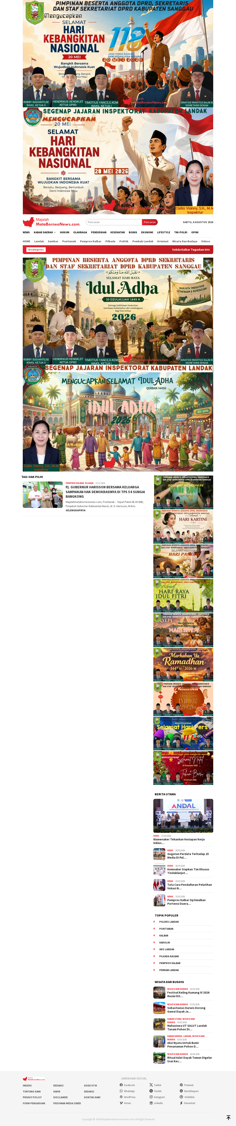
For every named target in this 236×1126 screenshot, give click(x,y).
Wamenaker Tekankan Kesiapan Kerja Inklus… (179, 841)
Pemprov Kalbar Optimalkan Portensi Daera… (186, 902)
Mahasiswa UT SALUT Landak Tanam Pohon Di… (187, 1027)
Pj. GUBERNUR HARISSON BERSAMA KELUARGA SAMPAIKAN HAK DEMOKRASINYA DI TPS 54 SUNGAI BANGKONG (105, 492)
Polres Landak (169, 921)
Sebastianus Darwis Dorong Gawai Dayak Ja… (186, 1009)
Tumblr (155, 1091)
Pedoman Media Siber (67, 1103)
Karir (56, 1091)
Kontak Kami (92, 1097)
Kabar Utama (174, 1019)
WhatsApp (127, 1091)
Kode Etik (90, 1085)
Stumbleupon (189, 1091)
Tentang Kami (32, 1091)
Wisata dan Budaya (177, 989)
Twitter (155, 1085)
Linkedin (156, 1103)
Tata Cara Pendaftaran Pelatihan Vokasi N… (189, 886)
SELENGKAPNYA (75, 510)
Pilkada (89, 483)
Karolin (164, 942)
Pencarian (150, 222)
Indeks (27, 1085)
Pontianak (166, 928)
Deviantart (187, 1103)
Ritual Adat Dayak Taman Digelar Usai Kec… (189, 1059)
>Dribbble (186, 1097)
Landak (187, 1036)
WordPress (127, 1097)
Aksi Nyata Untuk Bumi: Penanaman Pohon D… (183, 1044)
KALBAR (163, 935)
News (156, 835)
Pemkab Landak (169, 970)
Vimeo (125, 1103)
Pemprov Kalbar (75, 483)
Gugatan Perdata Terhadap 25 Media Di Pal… (188, 855)
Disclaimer (60, 1097)
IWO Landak (166, 949)
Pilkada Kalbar (169, 956)
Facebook (127, 1085)
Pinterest (186, 1085)
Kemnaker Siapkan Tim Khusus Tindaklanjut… (188, 871)
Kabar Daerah (174, 1036)
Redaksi (58, 1085)
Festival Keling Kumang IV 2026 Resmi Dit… (188, 994)
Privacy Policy (32, 1097)
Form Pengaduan (34, 1103)
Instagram (157, 1097)
